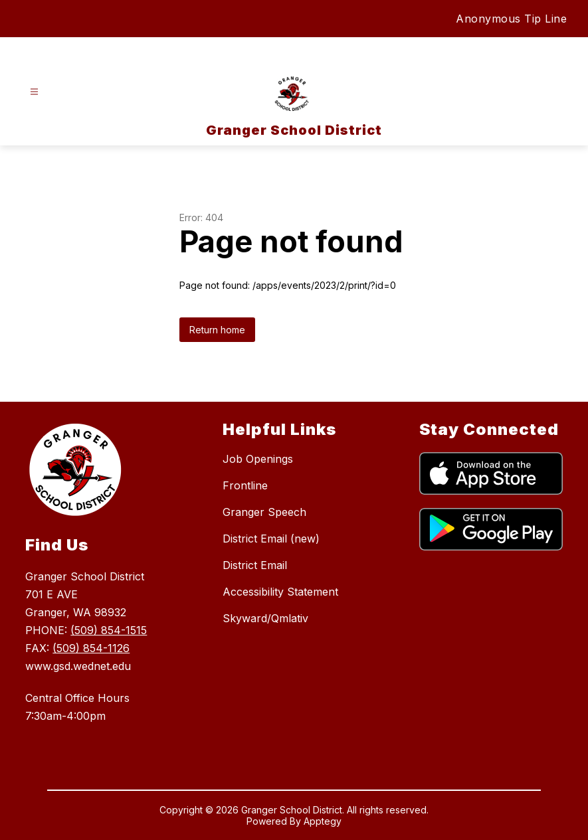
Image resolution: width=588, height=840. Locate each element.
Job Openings (258, 458)
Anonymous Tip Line (511, 18)
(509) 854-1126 (91, 648)
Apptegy (323, 821)
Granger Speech (264, 512)
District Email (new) (271, 538)
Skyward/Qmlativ (265, 618)
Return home (217, 329)
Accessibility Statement (280, 591)
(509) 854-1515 (108, 630)
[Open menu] (34, 92)
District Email (255, 565)
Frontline (245, 485)
